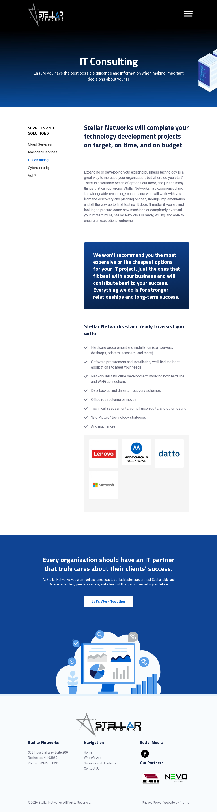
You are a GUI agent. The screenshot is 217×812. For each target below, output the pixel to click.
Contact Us (91, 768)
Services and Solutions (41, 130)
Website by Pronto (176, 802)
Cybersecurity (39, 168)
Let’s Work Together (108, 601)
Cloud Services (40, 144)
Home (88, 752)
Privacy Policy (151, 802)
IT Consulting (38, 160)
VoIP (32, 176)
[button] (103, 453)
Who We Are (92, 758)
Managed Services (42, 152)
